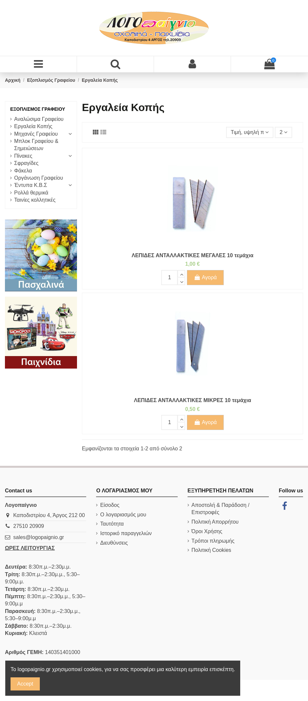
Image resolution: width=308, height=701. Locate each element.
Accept (25, 684)
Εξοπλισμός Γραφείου (37, 109)
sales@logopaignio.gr (38, 537)
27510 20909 (28, 526)
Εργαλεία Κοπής (33, 126)
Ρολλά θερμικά (31, 192)
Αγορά (205, 277)
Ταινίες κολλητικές (35, 200)
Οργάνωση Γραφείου (38, 178)
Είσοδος (109, 505)
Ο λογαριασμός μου (123, 514)
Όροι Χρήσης (207, 531)
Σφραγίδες (26, 163)
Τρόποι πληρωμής (213, 541)
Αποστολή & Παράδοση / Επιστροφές (220, 508)
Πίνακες (23, 156)
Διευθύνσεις (114, 543)
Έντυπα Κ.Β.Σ (30, 185)
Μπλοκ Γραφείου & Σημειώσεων (36, 144)
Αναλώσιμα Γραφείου (39, 119)
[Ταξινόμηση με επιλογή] (249, 132)
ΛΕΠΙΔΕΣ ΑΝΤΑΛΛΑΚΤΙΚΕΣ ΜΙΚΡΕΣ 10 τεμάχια (192, 400)
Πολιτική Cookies (211, 550)
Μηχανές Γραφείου (36, 134)
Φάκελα (23, 170)
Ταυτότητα (112, 524)
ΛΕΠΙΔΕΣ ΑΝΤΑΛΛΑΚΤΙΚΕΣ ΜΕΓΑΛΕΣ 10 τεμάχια (192, 255)
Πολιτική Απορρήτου (215, 522)
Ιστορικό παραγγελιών (126, 533)
